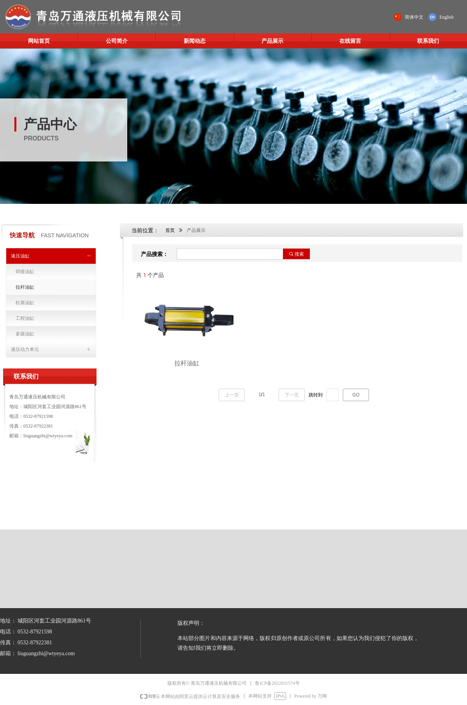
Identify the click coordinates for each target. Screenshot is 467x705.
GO (356, 395)
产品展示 (196, 230)
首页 (170, 230)
